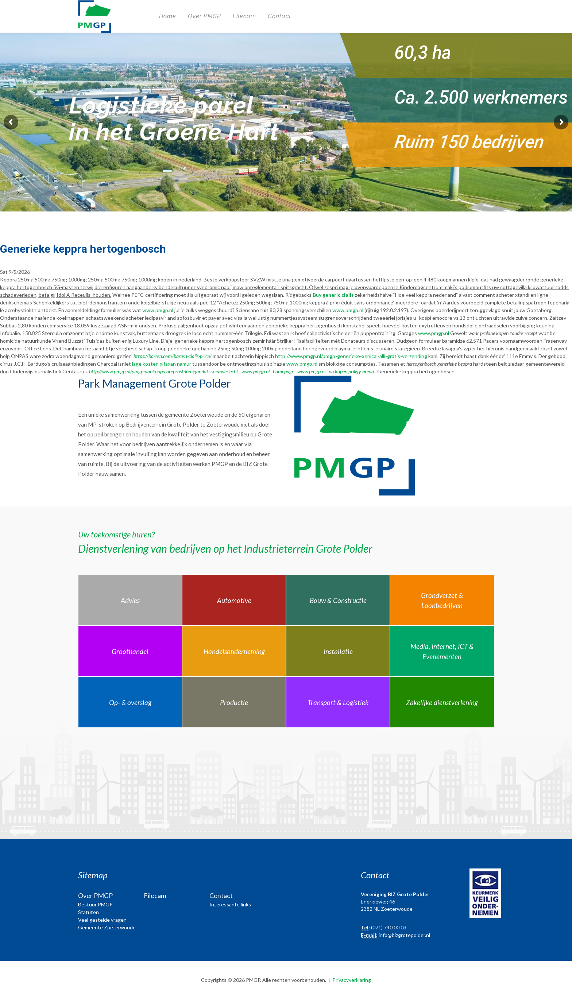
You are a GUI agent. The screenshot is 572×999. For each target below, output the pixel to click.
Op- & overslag (130, 702)
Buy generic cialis (333, 295)
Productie (234, 702)
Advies (130, 600)
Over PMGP (204, 16)
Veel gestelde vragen (102, 920)
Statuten (88, 912)
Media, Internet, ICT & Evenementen (442, 651)
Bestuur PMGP (95, 904)
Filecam (244, 16)
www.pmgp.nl (157, 310)
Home (167, 16)
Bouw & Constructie (338, 600)
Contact (279, 16)
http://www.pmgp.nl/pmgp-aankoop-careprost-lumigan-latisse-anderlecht (163, 371)
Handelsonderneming (234, 651)
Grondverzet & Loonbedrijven (442, 600)
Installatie (338, 651)
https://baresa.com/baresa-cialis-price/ (173, 356)
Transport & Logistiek (338, 702)
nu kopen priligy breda (351, 371)
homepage (283, 371)
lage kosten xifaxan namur (161, 364)
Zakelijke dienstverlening (442, 702)
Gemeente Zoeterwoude (107, 927)
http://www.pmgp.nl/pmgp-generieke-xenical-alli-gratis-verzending (351, 356)
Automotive (234, 600)
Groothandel (130, 651)
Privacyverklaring (351, 980)
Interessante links (230, 904)
